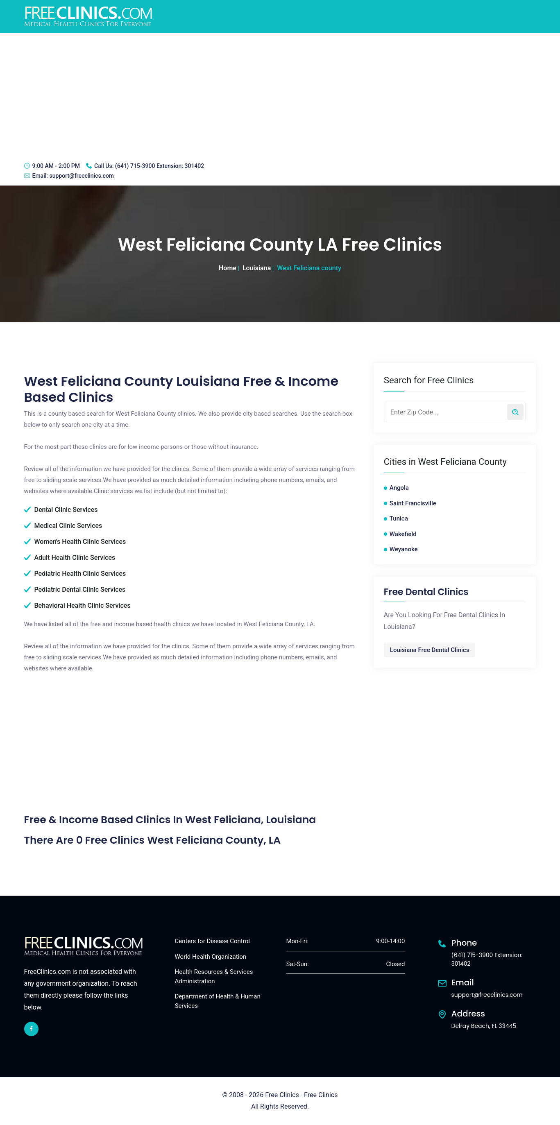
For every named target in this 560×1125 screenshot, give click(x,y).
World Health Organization (211, 956)
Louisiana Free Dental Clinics (429, 650)
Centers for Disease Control (212, 941)
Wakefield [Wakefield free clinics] (403, 534)
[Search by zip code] (515, 412)
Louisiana (257, 268)
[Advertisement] (280, 94)
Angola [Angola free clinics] (399, 487)
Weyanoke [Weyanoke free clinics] (404, 549)
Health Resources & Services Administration (214, 976)
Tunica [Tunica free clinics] (399, 518)
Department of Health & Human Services (218, 1001)
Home (227, 268)
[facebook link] (31, 1029)
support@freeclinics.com (81, 175)
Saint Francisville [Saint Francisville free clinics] (413, 503)
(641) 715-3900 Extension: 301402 (159, 166)
